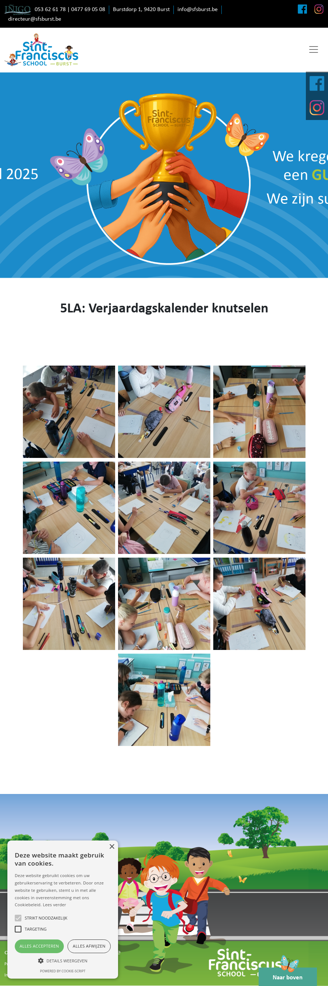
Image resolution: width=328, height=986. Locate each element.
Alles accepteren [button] (39, 946)
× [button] (111, 847)
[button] (63, 960)
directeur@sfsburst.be (34, 19)
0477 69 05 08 (88, 10)
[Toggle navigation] (314, 49)
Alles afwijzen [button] (89, 946)
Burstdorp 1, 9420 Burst (141, 10)
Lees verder (54, 904)
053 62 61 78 (50, 10)
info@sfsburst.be (197, 10)
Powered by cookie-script (63, 971)
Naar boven (289, 973)
